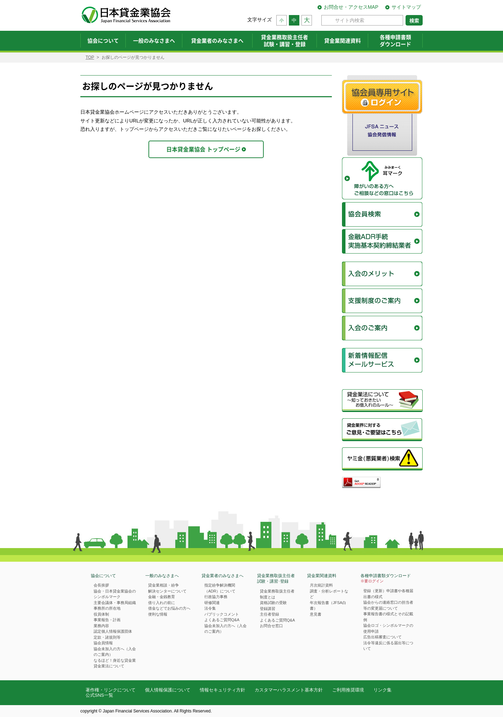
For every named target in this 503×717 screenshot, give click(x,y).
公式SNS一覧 (99, 695)
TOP (90, 57)
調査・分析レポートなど (329, 594)
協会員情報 (103, 643)
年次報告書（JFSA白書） (328, 606)
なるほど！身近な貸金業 (115, 660)
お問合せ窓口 (271, 626)
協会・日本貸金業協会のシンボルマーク (115, 594)
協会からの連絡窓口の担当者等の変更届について (388, 605)
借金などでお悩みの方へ (169, 608)
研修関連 (212, 603)
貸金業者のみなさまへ (222, 575)
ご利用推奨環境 (348, 690)
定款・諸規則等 (107, 637)
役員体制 (101, 614)
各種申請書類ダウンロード (385, 578)
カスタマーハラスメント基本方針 (289, 690)
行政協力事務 (215, 597)
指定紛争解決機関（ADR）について (219, 588)
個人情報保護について (167, 690)
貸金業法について (109, 666)
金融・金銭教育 (161, 597)
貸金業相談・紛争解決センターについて (167, 588)
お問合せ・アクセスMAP (351, 7)
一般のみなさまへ (162, 575)
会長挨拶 (101, 585)
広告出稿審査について (382, 637)
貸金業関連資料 (321, 575)
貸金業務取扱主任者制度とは (277, 594)
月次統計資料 (321, 585)
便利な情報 (157, 614)
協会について (103, 575)
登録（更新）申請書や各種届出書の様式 (388, 594)
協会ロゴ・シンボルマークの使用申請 (388, 628)
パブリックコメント (221, 614)
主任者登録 (269, 614)
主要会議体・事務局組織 (115, 603)
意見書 (315, 614)
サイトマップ (406, 7)
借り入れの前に (161, 603)
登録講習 (267, 608)
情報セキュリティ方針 (222, 690)
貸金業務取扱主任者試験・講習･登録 (276, 578)
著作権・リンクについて (111, 690)
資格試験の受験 (273, 603)
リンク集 (382, 690)
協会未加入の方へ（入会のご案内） (115, 652)
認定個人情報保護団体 (113, 631)
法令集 (210, 608)
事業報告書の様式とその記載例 (388, 617)
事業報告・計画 (107, 620)
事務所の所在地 (107, 608)
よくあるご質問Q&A (221, 620)
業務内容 (101, 626)
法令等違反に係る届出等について (388, 646)
